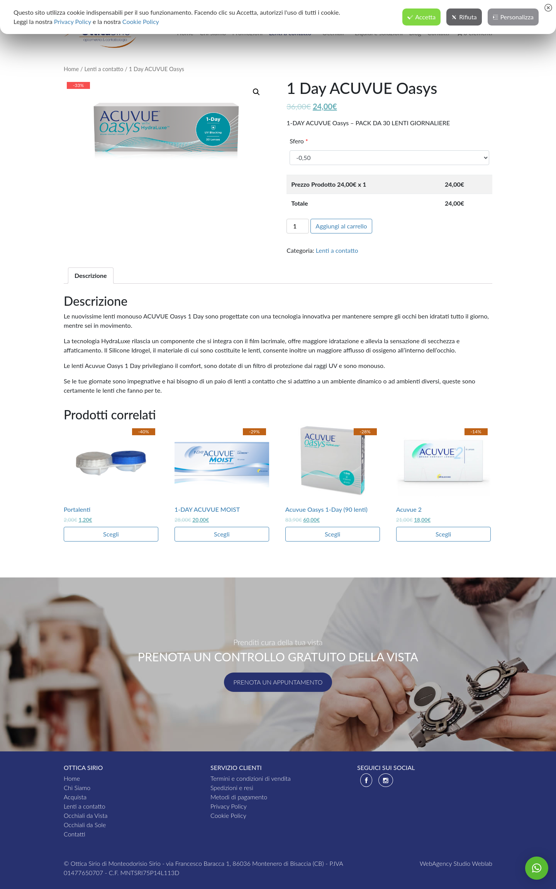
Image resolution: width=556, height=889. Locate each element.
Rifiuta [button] (464, 16)
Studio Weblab (473, 863)
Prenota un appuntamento (278, 682)
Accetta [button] (421, 16)
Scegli (111, 534)
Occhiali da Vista (85, 815)
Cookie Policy (228, 815)
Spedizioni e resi (231, 787)
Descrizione (91, 275)
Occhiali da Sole (85, 824)
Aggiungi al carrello (341, 226)
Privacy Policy (228, 806)
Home (71, 68)
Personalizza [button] (513, 16)
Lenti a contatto (103, 68)
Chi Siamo (77, 787)
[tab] (91, 275)
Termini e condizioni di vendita (250, 778)
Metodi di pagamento (238, 796)
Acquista (75, 796)
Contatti (74, 834)
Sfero (299, 141)
